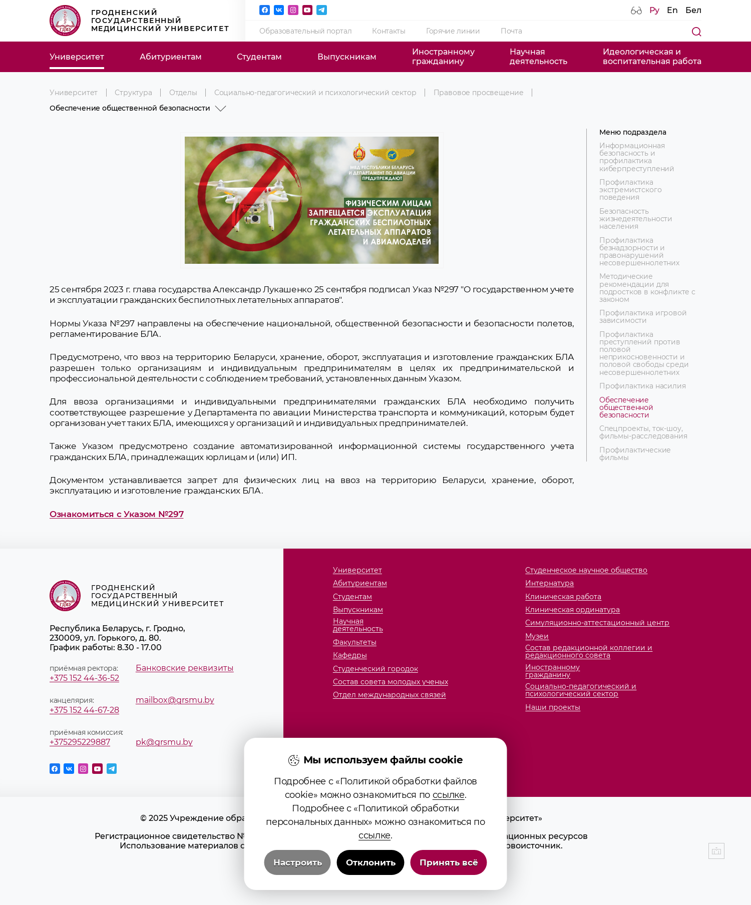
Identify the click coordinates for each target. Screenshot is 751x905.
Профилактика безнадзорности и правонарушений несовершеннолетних (639, 252)
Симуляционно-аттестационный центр (597, 623)
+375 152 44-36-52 (84, 678)
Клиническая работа (563, 597)
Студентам (259, 57)
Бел (693, 10)
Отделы (183, 93)
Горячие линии (453, 31)
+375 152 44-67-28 (84, 710)
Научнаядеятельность (538, 56)
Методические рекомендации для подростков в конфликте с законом (647, 288)
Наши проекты (552, 707)
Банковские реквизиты (185, 668)
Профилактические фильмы (635, 454)
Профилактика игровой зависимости (643, 316)
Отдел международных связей (389, 695)
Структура (133, 93)
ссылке (449, 830)
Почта (511, 31)
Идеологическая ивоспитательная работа (652, 56)
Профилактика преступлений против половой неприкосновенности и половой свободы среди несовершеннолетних (644, 353)
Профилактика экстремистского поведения (630, 190)
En (672, 10)
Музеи (537, 636)
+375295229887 (80, 742)
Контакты (388, 31)
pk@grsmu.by (164, 742)
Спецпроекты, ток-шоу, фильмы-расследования (643, 432)
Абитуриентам (171, 57)
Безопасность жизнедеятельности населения (635, 219)
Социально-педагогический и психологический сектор (315, 93)
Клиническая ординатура (572, 610)
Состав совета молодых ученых (390, 682)
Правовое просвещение (479, 93)
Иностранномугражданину (443, 56)
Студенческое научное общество (586, 570)
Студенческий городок (375, 669)
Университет (77, 57)
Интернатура (549, 583)
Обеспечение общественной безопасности (626, 407)
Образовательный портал (305, 31)
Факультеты (355, 642)
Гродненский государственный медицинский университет (139, 20)
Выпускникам (347, 57)
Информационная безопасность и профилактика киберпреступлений (636, 157)
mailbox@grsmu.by (175, 700)
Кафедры (350, 655)
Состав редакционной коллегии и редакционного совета (588, 651)
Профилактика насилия (642, 386)
